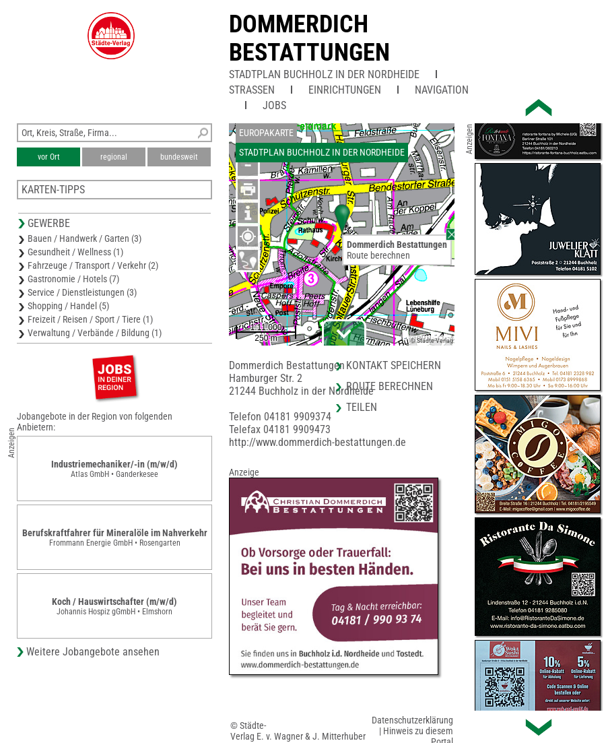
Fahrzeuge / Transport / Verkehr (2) (93, 265)
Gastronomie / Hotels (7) (73, 278)
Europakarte (266, 132)
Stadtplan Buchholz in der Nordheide (324, 74)
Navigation (442, 90)
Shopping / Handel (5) (68, 305)
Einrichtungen (344, 90)
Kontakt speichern (393, 365)
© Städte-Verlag (431, 340)
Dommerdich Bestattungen (309, 38)
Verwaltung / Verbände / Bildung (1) (95, 332)
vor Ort (49, 157)
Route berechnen (378, 255)
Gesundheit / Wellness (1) (75, 252)
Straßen (252, 90)
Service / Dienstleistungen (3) (82, 292)
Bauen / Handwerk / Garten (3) (84, 238)
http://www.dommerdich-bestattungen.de (317, 442)
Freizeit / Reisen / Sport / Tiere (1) (90, 319)
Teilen (361, 407)
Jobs (274, 105)
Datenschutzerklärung (412, 720)
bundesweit (179, 157)
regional (113, 157)
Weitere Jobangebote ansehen (93, 651)
